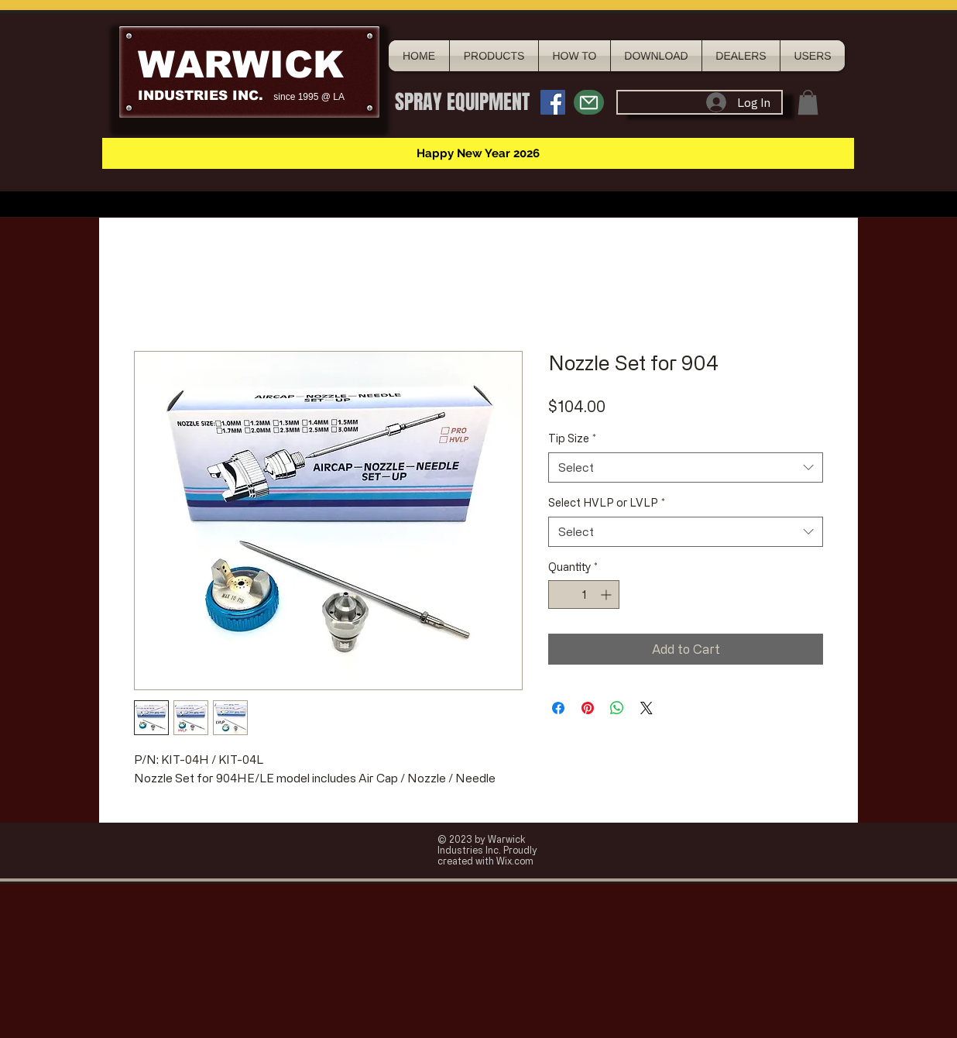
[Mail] (589, 102)
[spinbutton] (584, 594)
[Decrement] (560, 594)
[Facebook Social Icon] (552, 102)
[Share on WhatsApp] (617, 708)
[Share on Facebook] (558, 708)
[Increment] (607, 594)
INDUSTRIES (183, 95)
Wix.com (514, 860)
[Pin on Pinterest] (587, 708)
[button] (808, 102)
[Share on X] (646, 708)
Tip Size (572, 438)
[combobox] (685, 467)
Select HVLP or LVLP (606, 502)
